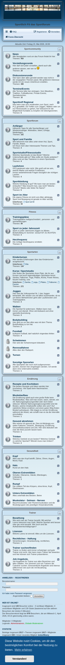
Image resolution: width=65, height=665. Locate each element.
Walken (17, 306)
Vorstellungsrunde (23, 63)
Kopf (15, 456)
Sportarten (32, 252)
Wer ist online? (10, 603)
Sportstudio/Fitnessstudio (27, 152)
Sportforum (32, 121)
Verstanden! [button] (19, 658)
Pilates (42, 282)
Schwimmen (19, 340)
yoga (34, 282)
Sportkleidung (20, 181)
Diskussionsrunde (22, 75)
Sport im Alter (20, 194)
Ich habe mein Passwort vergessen (17, 593)
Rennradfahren (21, 347)
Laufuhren (18, 166)
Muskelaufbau (20, 395)
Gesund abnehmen (23, 421)
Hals (15, 465)
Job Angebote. (20, 559)
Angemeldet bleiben (22, 596)
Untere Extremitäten (23, 493)
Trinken (17, 436)
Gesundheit (32, 451)
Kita (25, 264)
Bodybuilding (20, 320)
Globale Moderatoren (34, 623)
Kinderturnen (20, 257)
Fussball (17, 331)
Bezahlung (18, 518)
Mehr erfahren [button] (23, 649)
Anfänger (18, 126)
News (16, 54)
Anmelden (7, 578)
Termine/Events (21, 88)
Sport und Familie (22, 139)
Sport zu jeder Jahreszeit (26, 228)
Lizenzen (17, 531)
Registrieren (22, 578)
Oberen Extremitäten (24, 472)
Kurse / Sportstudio (23, 271)
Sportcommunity (32, 49)
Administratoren (17, 623)
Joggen (17, 291)
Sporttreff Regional (23, 102)
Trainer (32, 513)
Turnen (16, 355)
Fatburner (52, 282)
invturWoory (43, 635)
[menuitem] (13, 32)
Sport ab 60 (28, 202)
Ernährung (32, 379)
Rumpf (16, 484)
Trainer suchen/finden (24, 547)
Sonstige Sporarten (23, 362)
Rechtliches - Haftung (24, 538)
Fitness (32, 212)
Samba (27, 282)
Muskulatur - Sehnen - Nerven (29, 500)
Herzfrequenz (20, 239)
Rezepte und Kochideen (25, 384)
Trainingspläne (21, 217)
